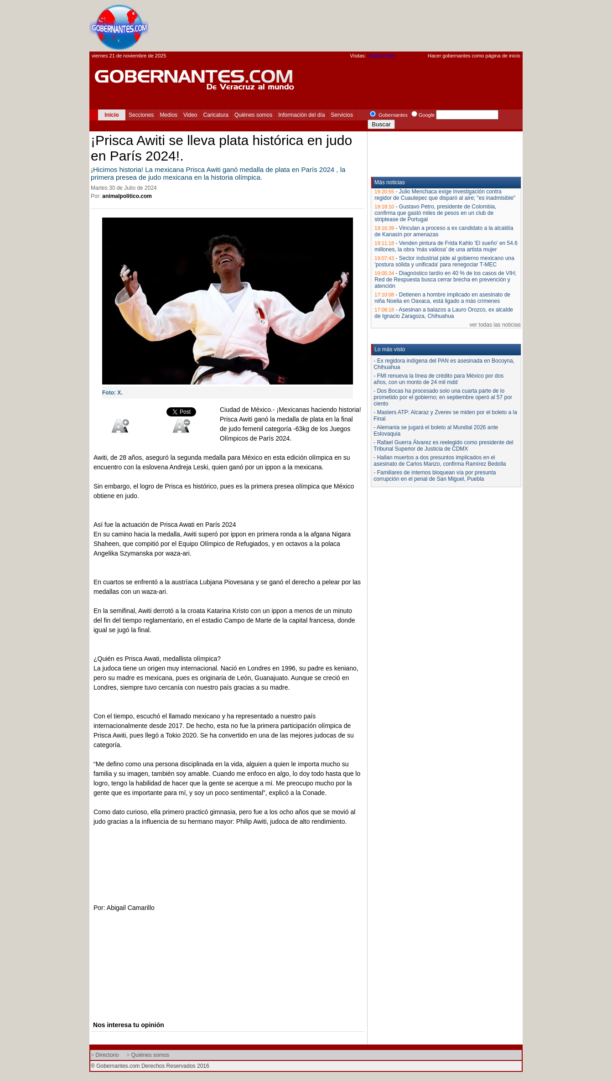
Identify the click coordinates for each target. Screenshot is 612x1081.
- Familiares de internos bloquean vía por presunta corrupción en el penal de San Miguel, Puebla (434, 475)
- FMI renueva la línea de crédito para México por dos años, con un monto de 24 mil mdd (438, 379)
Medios (168, 115)
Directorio (107, 1055)
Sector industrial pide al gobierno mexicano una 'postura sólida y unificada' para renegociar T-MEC (444, 261)
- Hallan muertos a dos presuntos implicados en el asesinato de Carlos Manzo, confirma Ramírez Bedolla (439, 460)
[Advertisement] (357, 25)
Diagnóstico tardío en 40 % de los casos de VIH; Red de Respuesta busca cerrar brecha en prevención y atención (445, 279)
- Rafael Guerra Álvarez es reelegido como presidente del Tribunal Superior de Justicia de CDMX (443, 445)
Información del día (301, 115)
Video (190, 115)
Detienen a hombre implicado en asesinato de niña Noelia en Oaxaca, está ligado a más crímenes (442, 297)
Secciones (141, 115)
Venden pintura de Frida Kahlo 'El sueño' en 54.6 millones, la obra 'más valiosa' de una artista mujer (446, 246)
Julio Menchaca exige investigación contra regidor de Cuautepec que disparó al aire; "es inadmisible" (444, 194)
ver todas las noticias (495, 325)
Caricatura (215, 115)
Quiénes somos (253, 115)
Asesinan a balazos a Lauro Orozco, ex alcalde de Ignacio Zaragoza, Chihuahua (443, 313)
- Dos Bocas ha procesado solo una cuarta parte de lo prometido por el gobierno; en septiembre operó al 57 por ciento (442, 397)
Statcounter (381, 55)
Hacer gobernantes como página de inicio (474, 55)
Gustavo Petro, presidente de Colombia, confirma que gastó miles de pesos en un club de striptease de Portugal (435, 213)
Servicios (342, 115)
